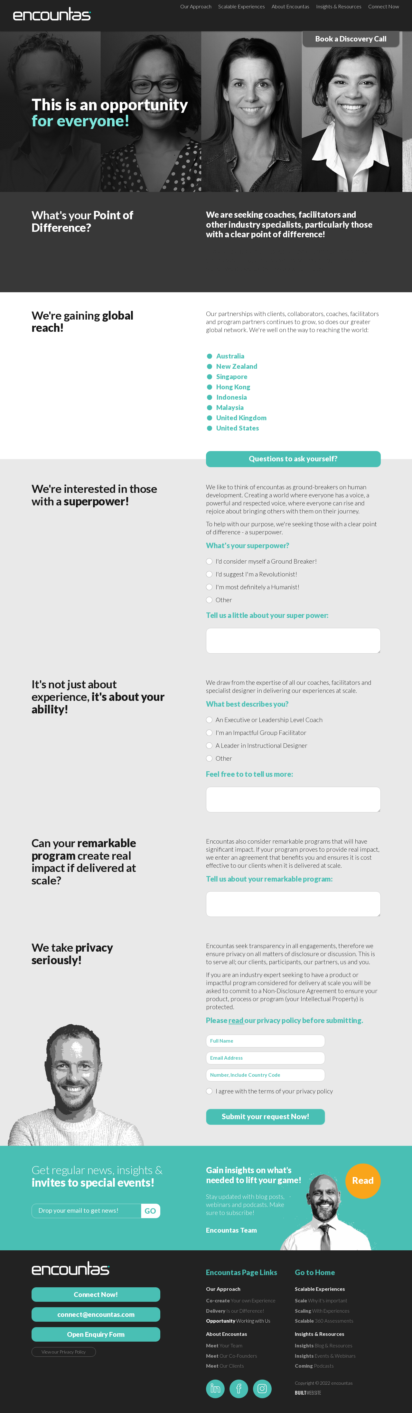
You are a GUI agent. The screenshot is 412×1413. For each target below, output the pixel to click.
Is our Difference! (235, 1311)
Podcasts (314, 1366)
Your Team (224, 1345)
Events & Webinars (325, 1356)
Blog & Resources (323, 1345)
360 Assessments (324, 1321)
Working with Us (238, 1321)
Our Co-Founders (231, 1356)
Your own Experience (241, 1300)
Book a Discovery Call (351, 38)
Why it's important (321, 1300)
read (237, 1020)
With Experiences (322, 1311)
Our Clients (225, 1366)
